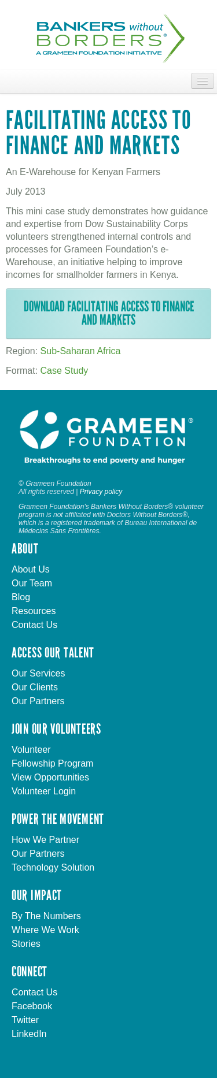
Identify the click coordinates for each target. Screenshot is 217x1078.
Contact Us (34, 625)
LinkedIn (29, 1034)
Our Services (38, 673)
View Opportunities (50, 777)
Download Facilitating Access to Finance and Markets (109, 313)
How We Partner (45, 840)
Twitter (25, 1020)
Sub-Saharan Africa (81, 351)
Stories (26, 944)
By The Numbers (46, 916)
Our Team (32, 583)
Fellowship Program (52, 763)
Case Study (65, 371)
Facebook (32, 1006)
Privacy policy (101, 492)
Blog (21, 597)
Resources (34, 611)
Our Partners (38, 701)
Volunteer (31, 749)
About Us (31, 569)
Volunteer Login (44, 791)
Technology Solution (53, 867)
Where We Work (45, 930)
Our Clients (35, 687)
